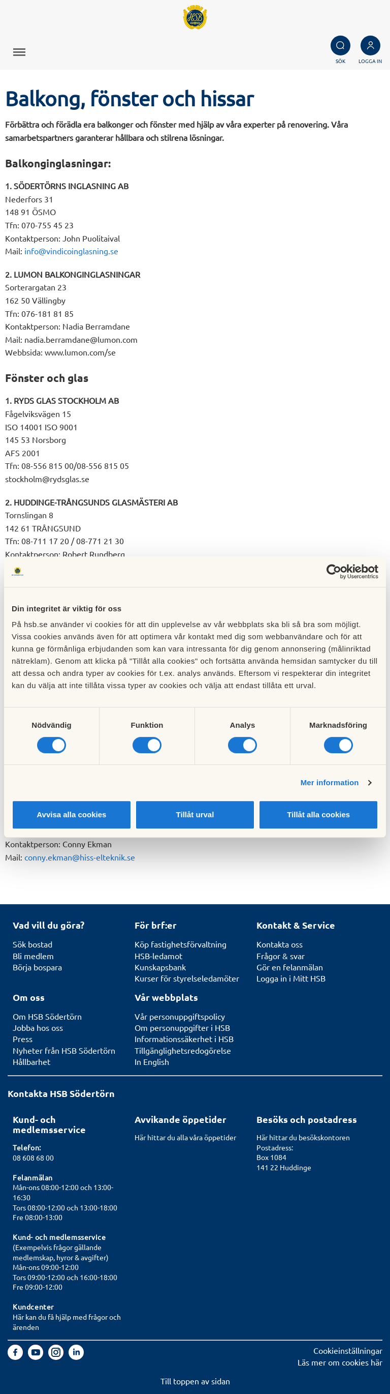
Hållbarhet (31, 1061)
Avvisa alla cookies (71, 814)
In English (152, 1061)
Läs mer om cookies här (340, 1362)
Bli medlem (33, 956)
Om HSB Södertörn (47, 1016)
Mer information (330, 782)
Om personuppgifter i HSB (182, 1027)
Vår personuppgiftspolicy (180, 1016)
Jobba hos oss (38, 1027)
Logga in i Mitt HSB (291, 978)
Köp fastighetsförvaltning (180, 944)
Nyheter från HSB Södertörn (64, 1050)
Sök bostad (32, 944)
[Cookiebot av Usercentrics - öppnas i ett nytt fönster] (333, 571)
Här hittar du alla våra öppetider (185, 1137)
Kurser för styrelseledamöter (187, 978)
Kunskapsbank (160, 967)
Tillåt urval (195, 814)
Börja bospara (37, 967)
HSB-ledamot (158, 956)
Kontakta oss (279, 944)
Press (22, 1038)
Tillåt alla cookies (318, 814)
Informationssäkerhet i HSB (184, 1038)
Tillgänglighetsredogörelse (183, 1050)
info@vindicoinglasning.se (71, 251)
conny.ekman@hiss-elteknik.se (79, 857)
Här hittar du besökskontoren (303, 1137)
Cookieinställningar (347, 1350)
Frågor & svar (280, 956)
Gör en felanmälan (289, 967)
